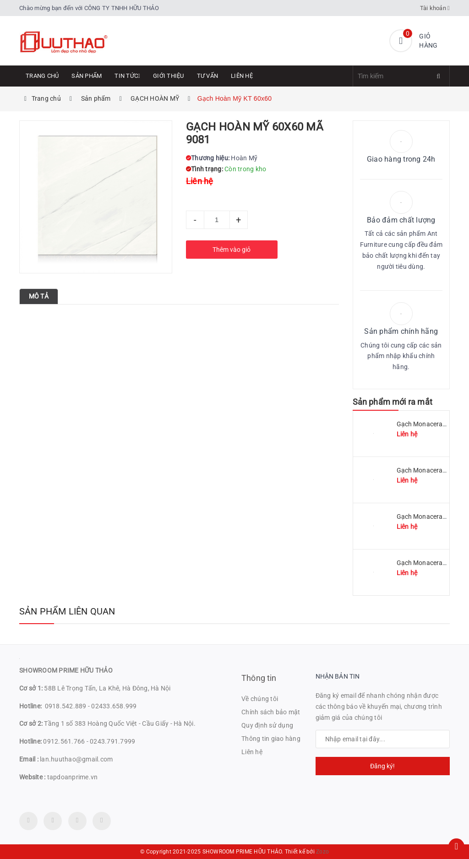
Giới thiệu (168, 75)
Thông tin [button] (259, 678)
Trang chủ (42, 75)
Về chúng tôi (259, 698)
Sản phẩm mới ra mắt (392, 402)
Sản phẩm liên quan (67, 611)
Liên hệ (242, 75)
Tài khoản (435, 8)
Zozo (322, 851)
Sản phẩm (86, 75)
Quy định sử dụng (267, 725)
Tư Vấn (207, 75)
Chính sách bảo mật (270, 712)
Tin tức (127, 75)
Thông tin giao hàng (270, 738)
